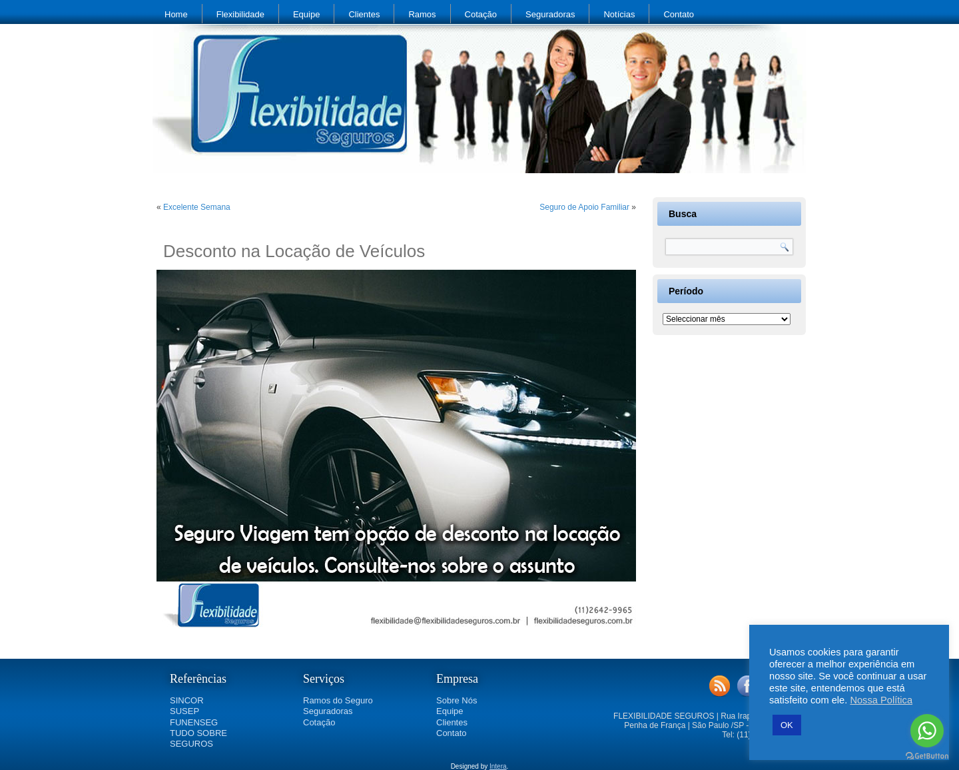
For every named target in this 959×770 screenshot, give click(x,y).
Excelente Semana (196, 207)
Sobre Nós (456, 700)
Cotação (481, 14)
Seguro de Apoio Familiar (584, 207)
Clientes (364, 14)
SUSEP (184, 711)
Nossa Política (881, 700)
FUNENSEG (194, 722)
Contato (678, 14)
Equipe (306, 14)
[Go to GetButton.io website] (927, 756)
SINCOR (187, 700)
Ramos (422, 14)
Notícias (619, 14)
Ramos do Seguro (338, 700)
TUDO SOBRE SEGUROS (198, 738)
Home (176, 14)
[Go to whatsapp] (927, 730)
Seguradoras (550, 14)
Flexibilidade (240, 14)
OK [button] (787, 725)
